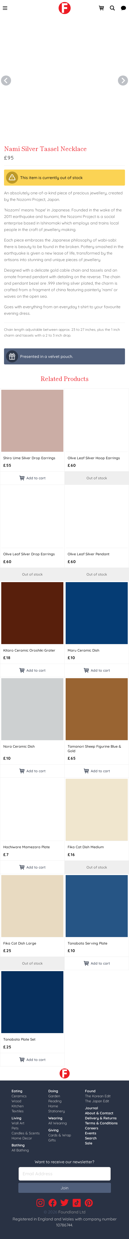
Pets (15, 1128)
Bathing (18, 1145)
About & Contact (99, 1113)
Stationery (56, 1111)
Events (90, 1133)
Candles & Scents (26, 1133)
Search (91, 1138)
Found (90, 1091)
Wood (16, 1101)
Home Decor (22, 1138)
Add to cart (32, 478)
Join (64, 1187)
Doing (53, 1091)
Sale (88, 1143)
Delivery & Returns (101, 1118)
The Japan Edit (97, 1101)
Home (53, 1106)
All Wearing (57, 1123)
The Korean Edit (98, 1096)
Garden (54, 1096)
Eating (17, 1091)
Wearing (55, 1118)
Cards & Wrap (59, 1135)
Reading (55, 1101)
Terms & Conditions (101, 1123)
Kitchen (18, 1106)
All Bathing (20, 1150)
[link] (65, 8)
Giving (53, 1130)
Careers (91, 1128)
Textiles (18, 1111)
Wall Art (18, 1123)
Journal (91, 1108)
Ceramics (19, 1096)
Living (16, 1118)
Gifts (52, 1140)
